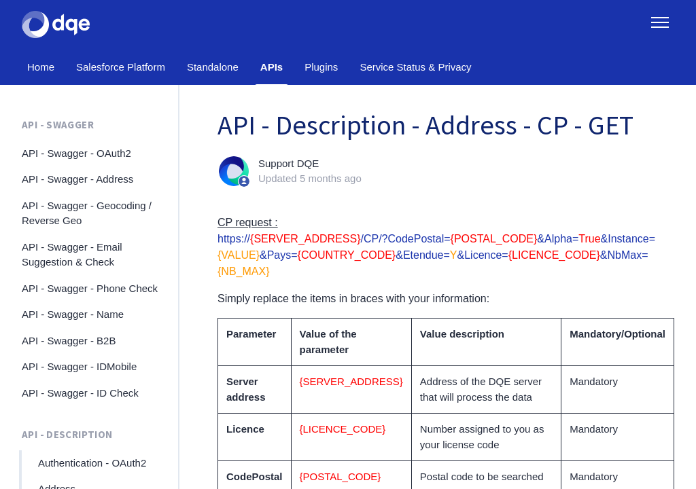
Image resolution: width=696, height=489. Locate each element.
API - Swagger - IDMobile (79, 366)
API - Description (67, 434)
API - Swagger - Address (77, 179)
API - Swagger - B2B (69, 340)
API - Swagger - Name (73, 314)
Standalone (213, 67)
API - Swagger (58, 124)
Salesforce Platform (120, 67)
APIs (271, 67)
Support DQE (288, 163)
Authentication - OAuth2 (92, 463)
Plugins (321, 67)
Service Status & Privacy (415, 67)
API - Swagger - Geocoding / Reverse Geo (87, 213)
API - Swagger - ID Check (80, 393)
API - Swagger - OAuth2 (76, 153)
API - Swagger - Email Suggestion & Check (72, 254)
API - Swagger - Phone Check (90, 288)
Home (40, 67)
